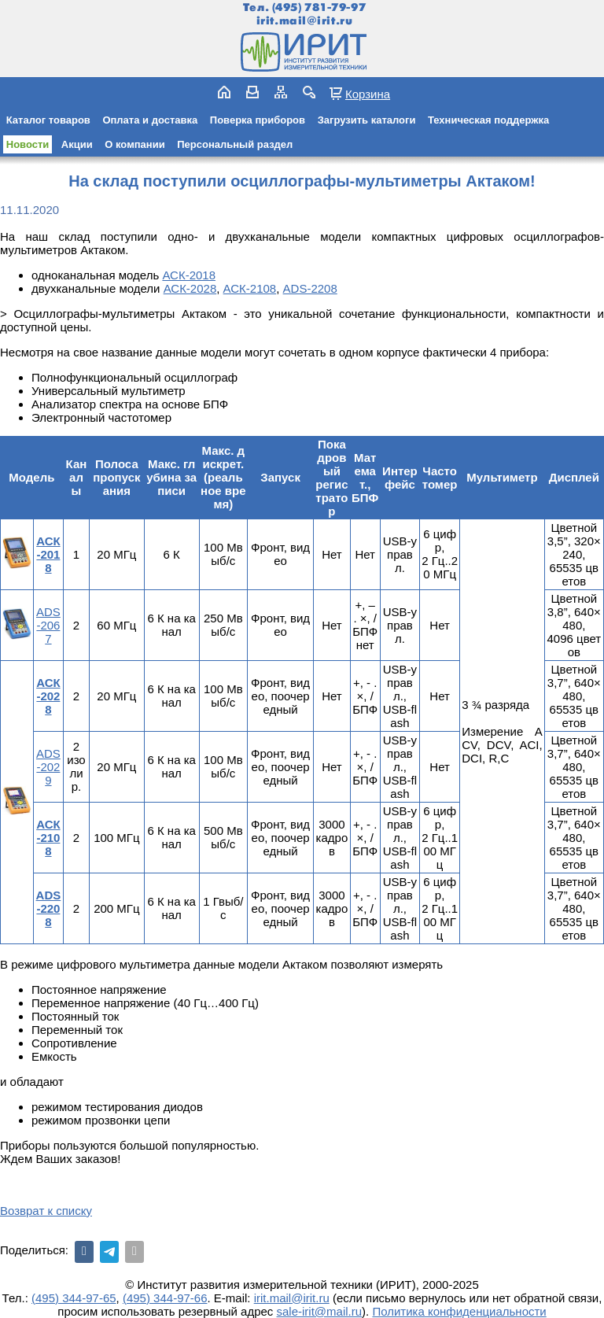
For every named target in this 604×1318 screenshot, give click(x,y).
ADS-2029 (48, 767)
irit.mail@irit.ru (304, 21)
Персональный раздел (235, 144)
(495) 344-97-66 (165, 1298)
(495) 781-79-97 (319, 7)
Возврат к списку (46, 1210)
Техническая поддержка (488, 120)
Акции (77, 144)
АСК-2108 (250, 288)
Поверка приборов (257, 120)
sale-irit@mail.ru (320, 1311)
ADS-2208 (310, 288)
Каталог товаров (48, 120)
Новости (28, 144)
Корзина (367, 93)
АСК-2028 (190, 288)
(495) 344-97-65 (73, 1298)
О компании (134, 144)
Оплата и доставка (149, 120)
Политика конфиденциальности (459, 1311)
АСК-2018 (188, 275)
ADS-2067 (48, 625)
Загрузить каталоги (367, 120)
